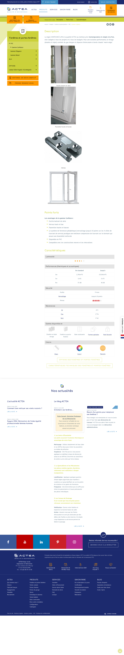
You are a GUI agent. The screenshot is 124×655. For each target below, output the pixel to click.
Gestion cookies (28, 652)
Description (59, 59)
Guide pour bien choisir (103, 627)
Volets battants (34, 636)
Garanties (54, 622)
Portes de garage (35, 629)
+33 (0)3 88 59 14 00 (26, 609)
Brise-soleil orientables (36, 641)
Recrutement (10, 634)
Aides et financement (58, 624)
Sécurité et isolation (80, 629)
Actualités (10, 632)
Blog (75, 9)
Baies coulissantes (35, 639)
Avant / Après (101, 629)
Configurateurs (34, 644)
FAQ (53, 632)
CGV (34, 652)
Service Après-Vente (58, 627)
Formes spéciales (93, 374)
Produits (43, 9)
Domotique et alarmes (36, 634)
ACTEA (17, 9)
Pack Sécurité (107, 374)
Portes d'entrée (34, 627)
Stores (31, 632)
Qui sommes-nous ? (12, 622)
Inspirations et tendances (104, 624)
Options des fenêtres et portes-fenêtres (79, 399)
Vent (62, 357)
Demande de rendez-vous (66, 606)
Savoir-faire (65, 9)
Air (62, 349)
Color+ (79, 393)
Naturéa (102, 393)
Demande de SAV (100, 10)
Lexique (54, 634)
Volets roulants (34, 624)
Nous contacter (111, 605)
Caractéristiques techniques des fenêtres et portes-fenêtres (80, 405)
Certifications (78, 624)
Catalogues (33, 646)
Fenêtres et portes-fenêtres (37, 622)
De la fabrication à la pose (82, 622)
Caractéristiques (81, 59)
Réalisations (78, 634)
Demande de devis (111, 10)
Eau (62, 353)
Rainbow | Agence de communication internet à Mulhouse (110, 653)
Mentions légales (18, 652)
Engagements (11, 629)
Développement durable (82, 627)
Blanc (56, 393)
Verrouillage (62, 335)
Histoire (9, 624)
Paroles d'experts (102, 622)
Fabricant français (12, 627)
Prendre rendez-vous (90, 9)
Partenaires (78, 632)
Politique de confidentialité (43, 652)
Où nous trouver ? (96, 606)
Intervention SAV (81, 605)
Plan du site (10, 652)
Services (53, 9)
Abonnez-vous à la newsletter (103, 584)
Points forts (69, 59)
